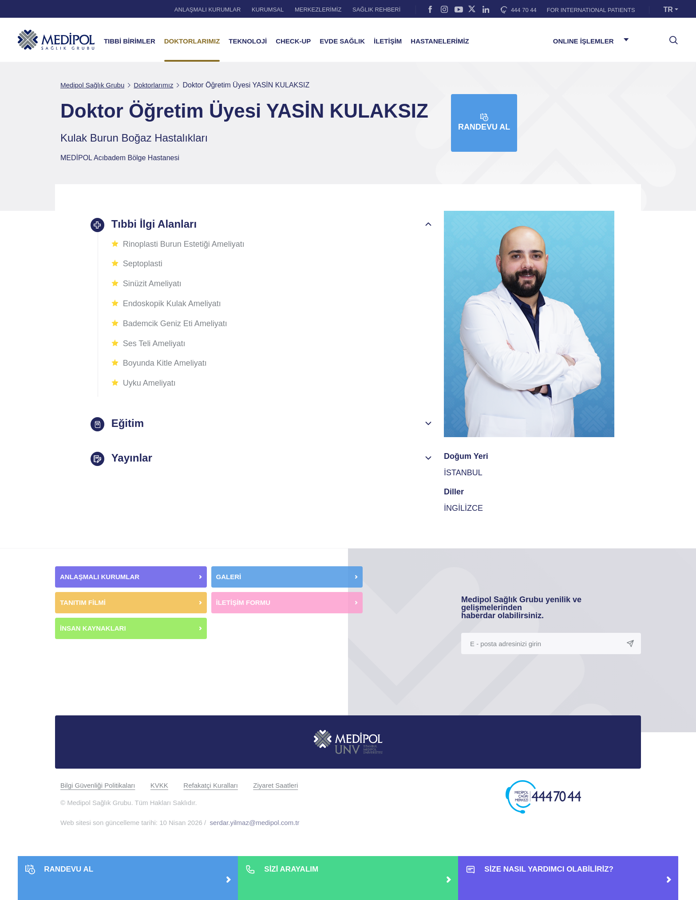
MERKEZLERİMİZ (318, 9)
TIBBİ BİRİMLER (129, 41)
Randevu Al (484, 122)
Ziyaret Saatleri (275, 785)
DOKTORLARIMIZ (192, 41)
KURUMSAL (268, 9)
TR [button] (668, 9)
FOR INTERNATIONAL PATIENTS (591, 10)
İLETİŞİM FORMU (243, 602)
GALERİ (228, 576)
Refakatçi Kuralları (210, 785)
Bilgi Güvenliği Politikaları (97, 785)
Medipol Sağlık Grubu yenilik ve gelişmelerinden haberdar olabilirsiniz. (521, 608)
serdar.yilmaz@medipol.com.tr (255, 822)
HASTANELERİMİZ (440, 41)
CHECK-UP (293, 41)
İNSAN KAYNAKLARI (94, 628)
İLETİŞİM (388, 41)
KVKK (159, 785)
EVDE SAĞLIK (342, 41)
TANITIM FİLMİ (83, 602)
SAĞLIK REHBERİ (376, 9)
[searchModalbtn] (670, 36)
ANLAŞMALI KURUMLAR (207, 9)
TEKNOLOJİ (248, 41)
